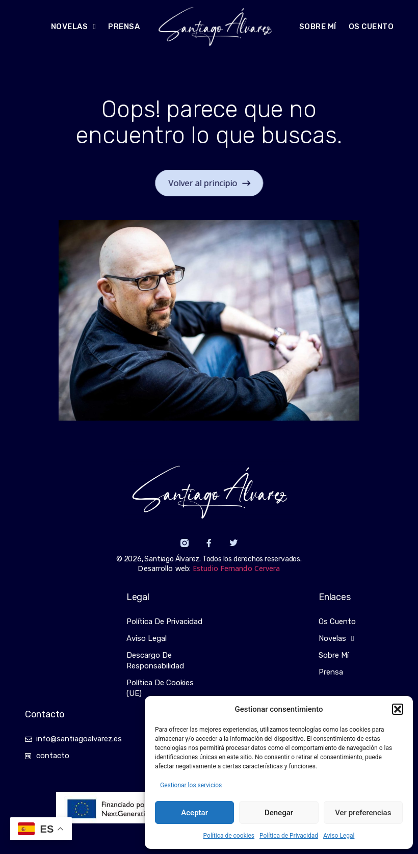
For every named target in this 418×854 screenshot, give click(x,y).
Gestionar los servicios (191, 785)
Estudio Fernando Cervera (236, 568)
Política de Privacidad (288, 835)
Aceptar (194, 812)
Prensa (124, 26)
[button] (398, 709)
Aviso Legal (338, 835)
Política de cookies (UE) (160, 688)
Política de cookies (229, 835)
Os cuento (371, 26)
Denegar (279, 812)
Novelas (336, 638)
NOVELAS (73, 26)
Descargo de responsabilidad (155, 660)
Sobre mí (317, 26)
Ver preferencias (363, 812)
